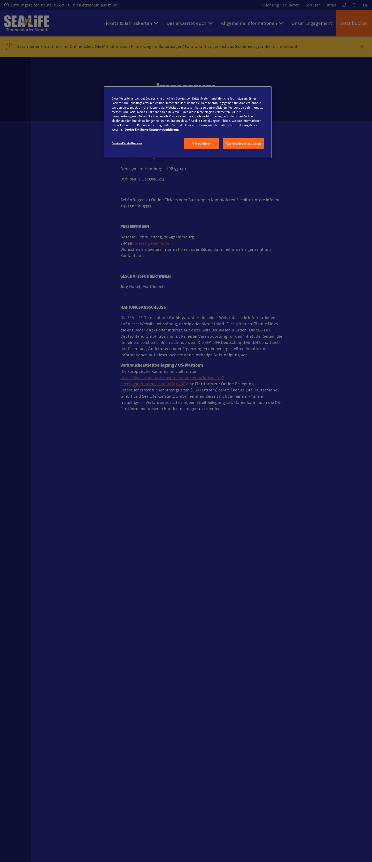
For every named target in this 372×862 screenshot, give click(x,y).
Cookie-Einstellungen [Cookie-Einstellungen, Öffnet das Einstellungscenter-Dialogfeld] (127, 143)
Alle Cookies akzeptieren (243, 143)
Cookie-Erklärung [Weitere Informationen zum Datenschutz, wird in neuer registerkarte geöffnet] (136, 129)
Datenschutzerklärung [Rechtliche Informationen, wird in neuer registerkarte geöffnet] (164, 129)
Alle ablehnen (202, 143)
